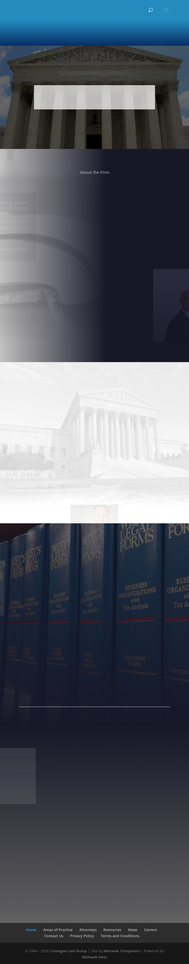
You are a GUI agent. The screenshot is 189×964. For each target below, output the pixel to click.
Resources (112, 929)
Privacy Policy (82, 935)
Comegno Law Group (68, 950)
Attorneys (88, 929)
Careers (150, 929)
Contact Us (53, 935)
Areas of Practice (58, 929)
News (132, 929)
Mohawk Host (94, 957)
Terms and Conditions (120, 935)
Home (31, 929)
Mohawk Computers (122, 950)
